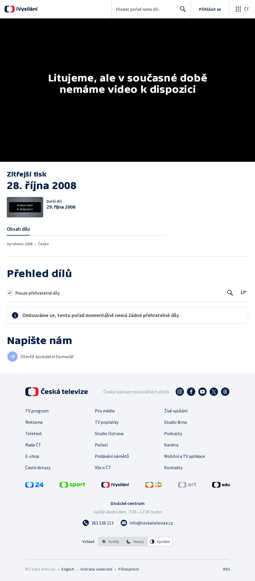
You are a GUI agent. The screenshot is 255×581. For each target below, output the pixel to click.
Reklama (34, 422)
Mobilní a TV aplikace (184, 456)
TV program (37, 411)
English (68, 569)
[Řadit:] (243, 292)
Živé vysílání (175, 411)
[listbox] (135, 541)
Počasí (101, 445)
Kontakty (173, 467)
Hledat (181, 11)
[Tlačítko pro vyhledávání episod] (230, 293)
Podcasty (173, 433)
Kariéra (171, 445)
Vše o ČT (103, 467)
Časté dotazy (38, 467)
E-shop (32, 456)
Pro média (105, 411)
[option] (110, 541)
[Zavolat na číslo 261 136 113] (98, 522)
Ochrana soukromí (96, 569)
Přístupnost (128, 569)
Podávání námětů (112, 456)
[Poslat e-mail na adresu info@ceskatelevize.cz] (146, 522)
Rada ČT (33, 445)
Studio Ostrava (109, 433)
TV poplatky (106, 422)
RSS (226, 569)
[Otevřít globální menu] (242, 9)
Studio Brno (175, 422)
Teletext (33, 433)
